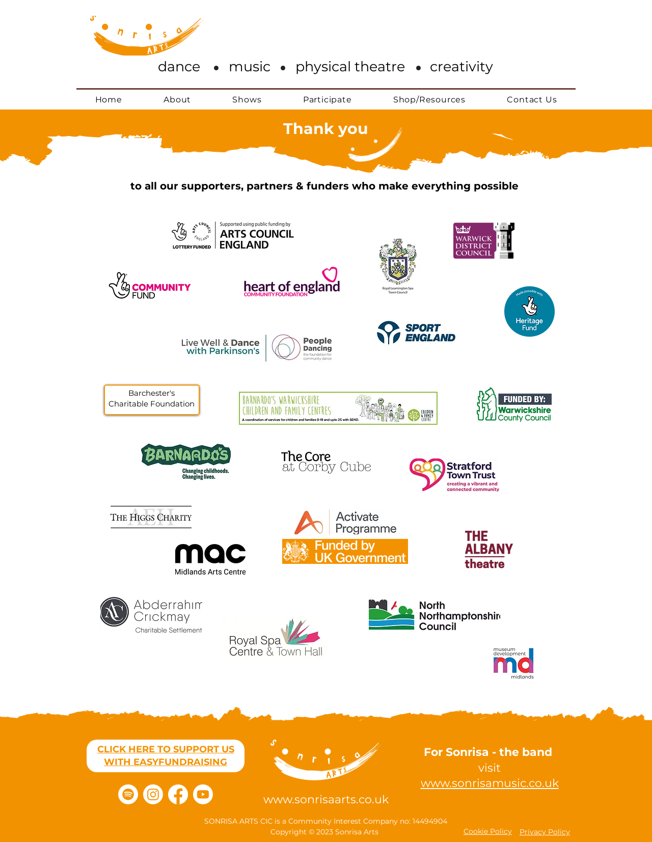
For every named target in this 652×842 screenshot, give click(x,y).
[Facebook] (178, 794)
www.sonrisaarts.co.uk (326, 799)
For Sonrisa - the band (489, 752)
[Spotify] (128, 794)
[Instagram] (153, 794)
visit (489, 768)
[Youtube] (203, 794)
